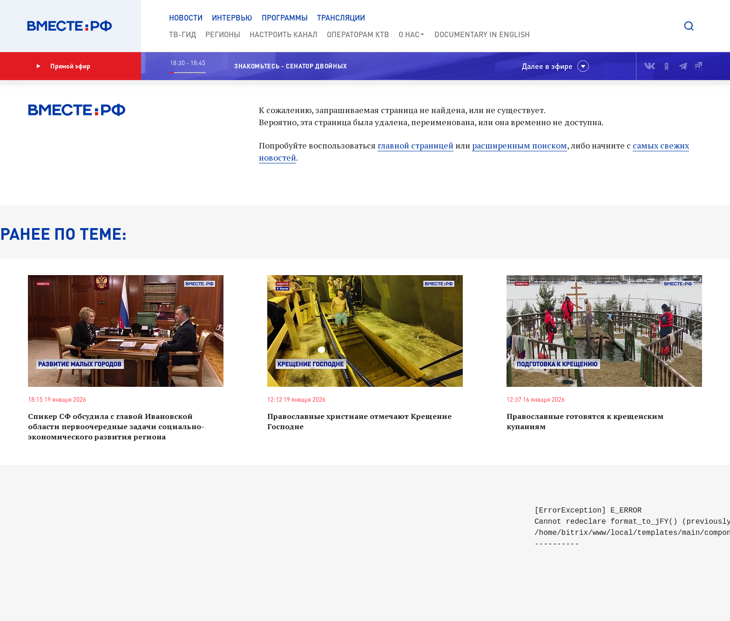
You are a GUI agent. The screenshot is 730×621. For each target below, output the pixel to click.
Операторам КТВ (358, 34)
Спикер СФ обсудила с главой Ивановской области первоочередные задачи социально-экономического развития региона (116, 426)
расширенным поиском (519, 145)
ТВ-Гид (182, 34)
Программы (285, 17)
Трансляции (341, 17)
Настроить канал (284, 34)
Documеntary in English (482, 34)
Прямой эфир (63, 66)
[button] (689, 26)
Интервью (232, 17)
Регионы (222, 34)
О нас (412, 34)
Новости (186, 17)
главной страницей (415, 145)
